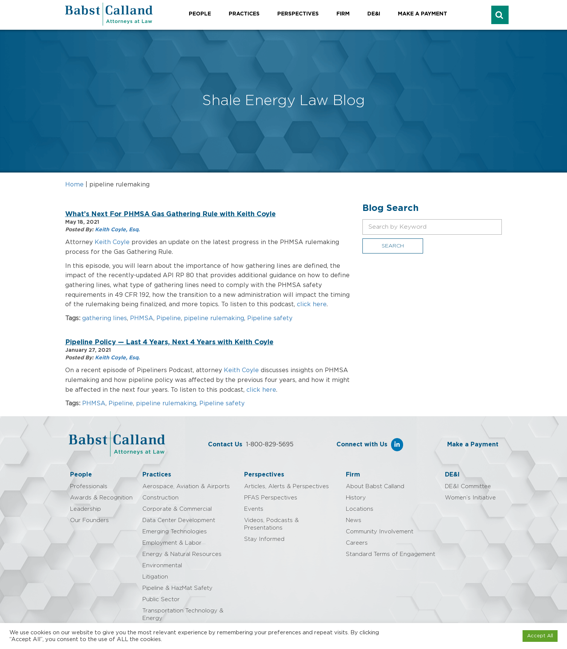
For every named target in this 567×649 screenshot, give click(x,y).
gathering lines (104, 318)
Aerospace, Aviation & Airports (186, 486)
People (200, 14)
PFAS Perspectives (270, 498)
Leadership (85, 509)
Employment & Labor (172, 543)
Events (253, 509)
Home (74, 185)
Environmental (162, 565)
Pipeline (168, 318)
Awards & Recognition (101, 498)
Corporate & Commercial (177, 509)
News (353, 520)
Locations (359, 509)
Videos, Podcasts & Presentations (271, 524)
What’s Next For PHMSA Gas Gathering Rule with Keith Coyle (170, 214)
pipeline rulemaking (214, 318)
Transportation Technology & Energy (182, 614)
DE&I (373, 14)
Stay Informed (264, 539)
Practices (244, 14)
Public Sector (161, 599)
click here (312, 304)
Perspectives (298, 14)
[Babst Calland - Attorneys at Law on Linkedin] (397, 444)
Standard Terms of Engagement (390, 554)
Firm (343, 14)
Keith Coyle (112, 242)
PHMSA (141, 318)
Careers (357, 543)
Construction (160, 498)
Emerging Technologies (174, 531)
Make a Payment (422, 14)
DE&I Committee (468, 486)
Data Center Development (178, 520)
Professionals (88, 486)
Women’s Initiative (470, 498)
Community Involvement (379, 531)
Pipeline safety (269, 318)
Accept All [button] (540, 636)
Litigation (155, 577)
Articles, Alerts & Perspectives (286, 486)
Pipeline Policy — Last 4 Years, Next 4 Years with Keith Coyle (169, 342)
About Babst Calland (375, 486)
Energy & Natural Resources (182, 554)
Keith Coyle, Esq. (117, 229)
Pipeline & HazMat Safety (177, 588)
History (356, 498)
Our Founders (89, 520)
